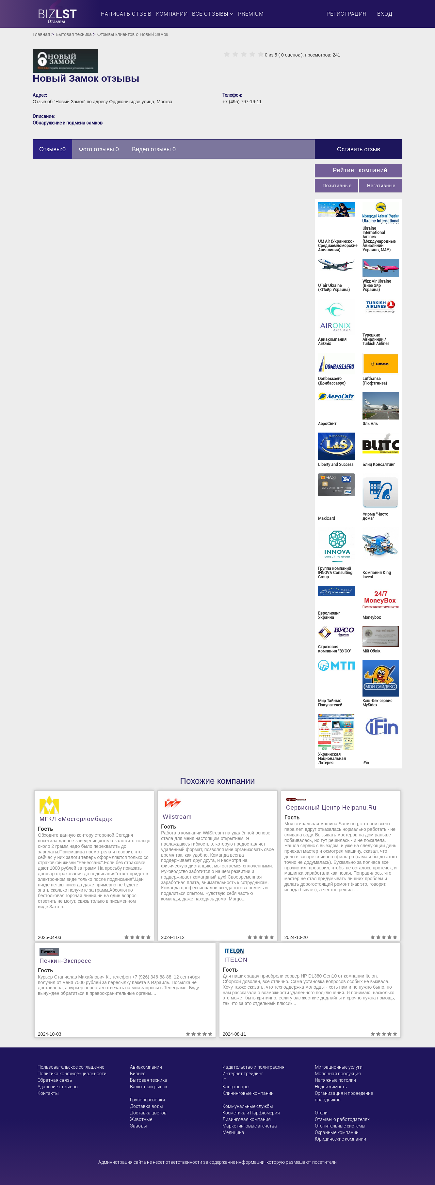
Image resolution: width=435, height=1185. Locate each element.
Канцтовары (236, 1086)
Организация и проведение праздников (344, 1096)
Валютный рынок (149, 1086)
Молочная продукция (338, 1073)
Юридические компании (340, 1139)
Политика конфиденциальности (72, 1073)
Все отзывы (213, 14)
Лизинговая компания (246, 1119)
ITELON (236, 960)
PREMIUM (251, 14)
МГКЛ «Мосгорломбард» (76, 819)
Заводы (138, 1125)
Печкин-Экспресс (65, 961)
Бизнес (137, 1073)
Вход (385, 14)
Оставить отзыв (358, 149)
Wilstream (177, 817)
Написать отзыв (126, 14)
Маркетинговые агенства (249, 1125)
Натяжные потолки (335, 1080)
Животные (141, 1119)
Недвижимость (331, 1086)
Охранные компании (337, 1132)
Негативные (381, 185)
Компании (172, 14)
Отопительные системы (340, 1125)
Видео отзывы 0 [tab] (154, 149)
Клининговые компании (248, 1093)
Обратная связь (55, 1080)
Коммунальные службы (247, 1106)
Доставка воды (146, 1106)
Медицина (233, 1132)
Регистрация (346, 14)
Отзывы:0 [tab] (52, 149)
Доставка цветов (148, 1112)
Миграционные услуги (338, 1067)
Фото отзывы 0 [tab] (99, 149)
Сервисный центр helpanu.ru (331, 807)
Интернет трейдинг (242, 1073)
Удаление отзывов (58, 1086)
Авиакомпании (146, 1067)
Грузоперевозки (147, 1099)
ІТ (224, 1080)
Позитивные (337, 185)
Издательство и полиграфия (253, 1067)
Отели (321, 1112)
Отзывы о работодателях (342, 1119)
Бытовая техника (73, 34)
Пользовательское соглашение (71, 1067)
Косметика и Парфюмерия (251, 1112)
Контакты (48, 1093)
